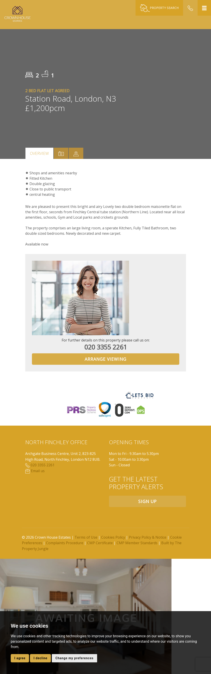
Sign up (147, 501)
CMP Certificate (100, 542)
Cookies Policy (113, 537)
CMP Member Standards (137, 542)
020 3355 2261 (105, 347)
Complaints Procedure (64, 542)
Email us (35, 470)
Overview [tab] (39, 153)
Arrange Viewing (105, 359)
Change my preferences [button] (74, 658)
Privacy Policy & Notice (147, 537)
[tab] (76, 153)
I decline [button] (40, 658)
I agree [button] (19, 658)
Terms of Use (86, 537)
